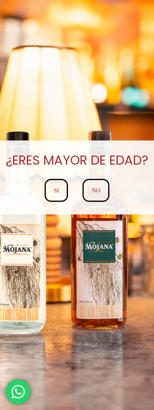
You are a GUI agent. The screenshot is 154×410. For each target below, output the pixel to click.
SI (56, 190)
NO (96, 190)
